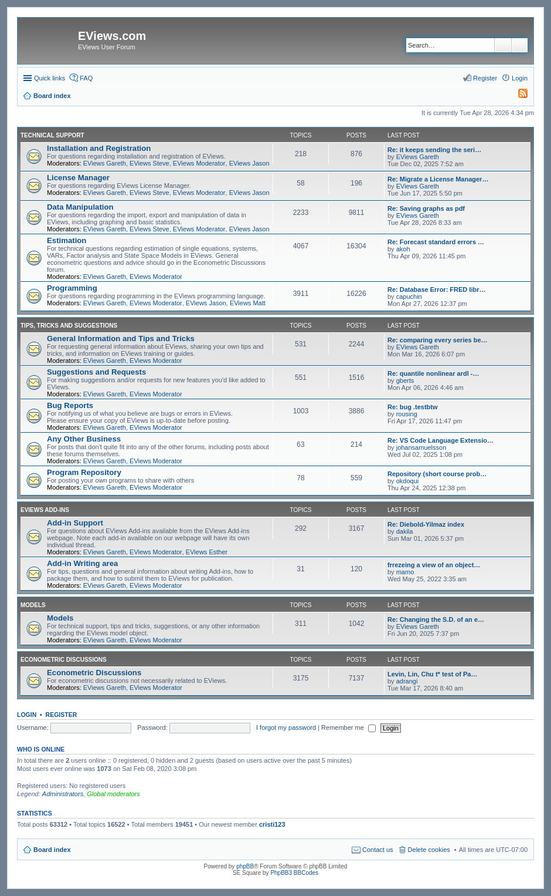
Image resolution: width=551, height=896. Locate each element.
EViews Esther (206, 551)
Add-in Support (75, 522)
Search (503, 45)
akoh (403, 248)
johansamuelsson (421, 447)
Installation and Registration (99, 148)
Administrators (62, 793)
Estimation (66, 240)
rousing (406, 413)
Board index (52, 849)
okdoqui (407, 480)
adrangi (407, 681)
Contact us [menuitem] (377, 849)
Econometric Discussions (64, 659)
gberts (405, 380)
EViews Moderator (199, 163)
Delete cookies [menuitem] (429, 849)
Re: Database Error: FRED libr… (436, 289)
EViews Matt (248, 302)
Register (61, 714)
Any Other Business (84, 438)
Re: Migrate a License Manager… (437, 179)
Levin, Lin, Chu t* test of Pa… (432, 674)
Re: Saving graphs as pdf (426, 208)
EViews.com (112, 35)
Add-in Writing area (82, 563)
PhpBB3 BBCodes (294, 873)
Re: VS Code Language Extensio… (440, 440)
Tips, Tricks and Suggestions (69, 325)
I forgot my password (286, 727)
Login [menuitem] (520, 78)
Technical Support (52, 135)
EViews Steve (149, 163)
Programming (72, 288)
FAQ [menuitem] (86, 78)
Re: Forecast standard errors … (435, 241)
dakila (404, 531)
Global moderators (113, 793)
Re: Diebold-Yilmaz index (425, 524)
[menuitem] (518, 96)
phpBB (245, 866)
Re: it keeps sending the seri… (434, 149)
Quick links (49, 78)
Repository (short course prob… (437, 473)
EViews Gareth (104, 163)
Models (33, 605)
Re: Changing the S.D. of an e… (435, 619)
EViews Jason (249, 163)
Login (26, 714)
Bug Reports (70, 405)
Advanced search (520, 45)
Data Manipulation (80, 207)
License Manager (78, 177)
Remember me (348, 727)
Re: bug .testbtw (412, 406)
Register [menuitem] (485, 78)
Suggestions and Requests (96, 372)
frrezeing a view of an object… (433, 564)
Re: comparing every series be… (437, 339)
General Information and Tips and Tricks (121, 338)
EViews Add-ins (45, 510)
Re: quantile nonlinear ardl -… (433, 373)
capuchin (409, 296)
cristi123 (272, 824)
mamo (405, 571)
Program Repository (84, 472)
